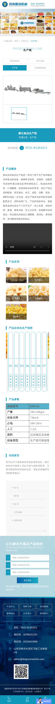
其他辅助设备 (40, 68)
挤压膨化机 (15, 61)
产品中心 (24, 41)
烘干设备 (40, 61)
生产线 (34, 41)
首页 (16, 41)
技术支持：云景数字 (33, 692)
